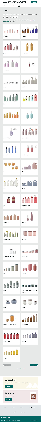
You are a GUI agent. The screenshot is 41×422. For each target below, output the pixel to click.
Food (4, 14)
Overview (4, 5)
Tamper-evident (15, 17)
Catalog (27, 5)
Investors (22, 409)
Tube (36, 14)
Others (8, 21)
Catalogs (8, 399)
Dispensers (5, 21)
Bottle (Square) (15, 14)
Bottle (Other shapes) (29, 14)
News (21, 407)
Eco (3, 17)
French (9, 420)
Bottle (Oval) (22, 14)
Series (19, 5)
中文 (4, 420)
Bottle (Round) (9, 14)
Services (13, 407)
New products (9, 5)
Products (4, 407)
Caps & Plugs (32, 20)
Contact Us (34, 2)
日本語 (2, 420)
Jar (10, 17)
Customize (23, 5)
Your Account (31, 407)
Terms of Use (14, 420)
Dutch (6, 420)
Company (13, 409)
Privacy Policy (19, 420)
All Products (15, 5)
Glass (7, 17)
